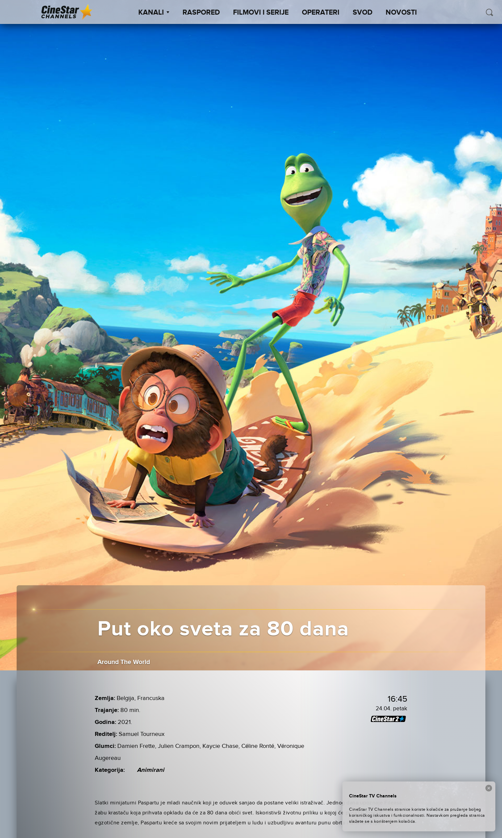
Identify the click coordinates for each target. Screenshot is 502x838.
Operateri (320, 12)
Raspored (201, 12)
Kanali (153, 12)
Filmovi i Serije (261, 12)
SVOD (362, 12)
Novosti (401, 12)
